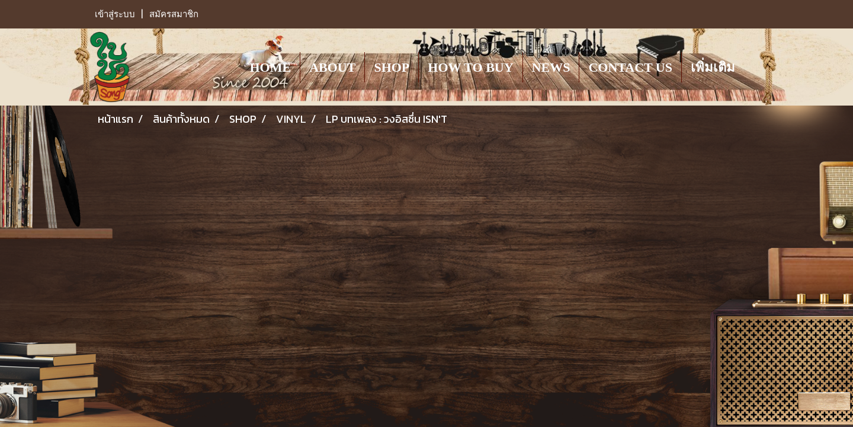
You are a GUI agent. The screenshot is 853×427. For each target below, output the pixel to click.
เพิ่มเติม (713, 67)
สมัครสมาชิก (173, 14)
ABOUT (332, 67)
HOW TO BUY (470, 67)
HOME (270, 67)
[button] (754, 67)
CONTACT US (630, 67)
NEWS (551, 67)
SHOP (391, 67)
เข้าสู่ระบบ (115, 14)
